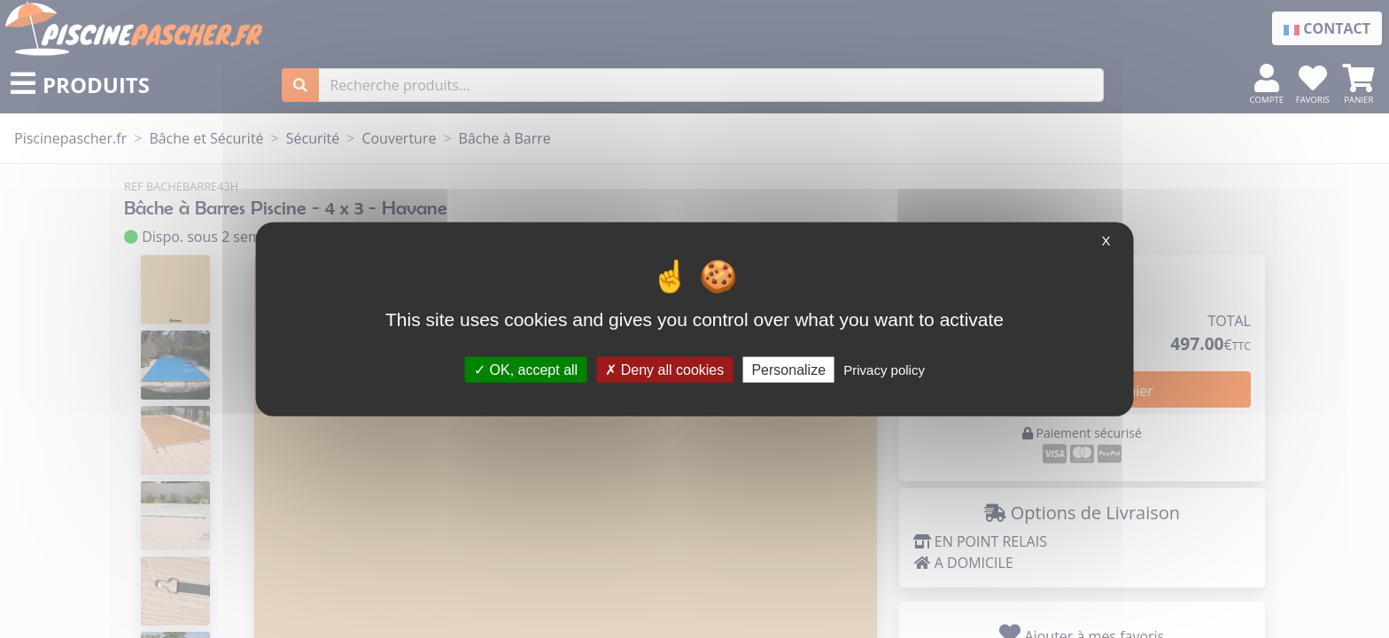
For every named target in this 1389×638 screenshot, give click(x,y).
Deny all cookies (664, 369)
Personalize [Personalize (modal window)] (788, 369)
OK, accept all (526, 369)
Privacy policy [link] (884, 369)
